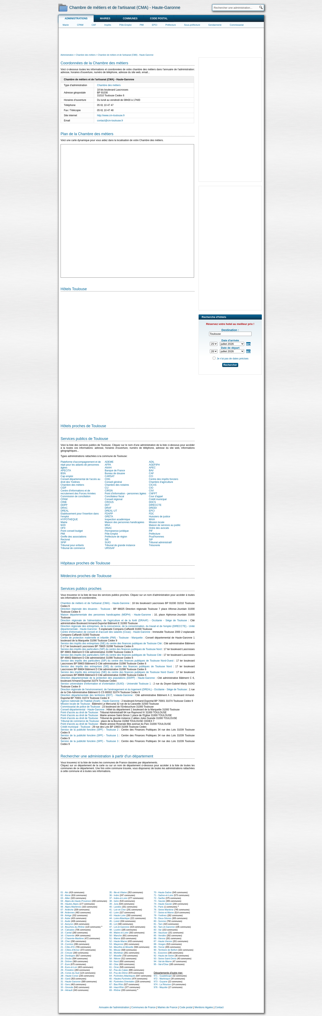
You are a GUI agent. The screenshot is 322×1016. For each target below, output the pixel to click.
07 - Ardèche (67, 909)
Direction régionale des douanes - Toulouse (85, 609)
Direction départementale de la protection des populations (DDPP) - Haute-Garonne (108, 678)
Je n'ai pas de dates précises (232, 358)
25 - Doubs (66, 958)
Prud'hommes (156, 536)
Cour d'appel (156, 496)
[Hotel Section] (128, 356)
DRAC (64, 507)
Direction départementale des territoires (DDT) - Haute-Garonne (97, 695)
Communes (130, 18)
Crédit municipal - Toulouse (75, 726)
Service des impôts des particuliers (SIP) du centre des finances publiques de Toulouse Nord (111, 649)
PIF (151, 530)
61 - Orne (114, 967)
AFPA (108, 464)
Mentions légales (203, 1007)
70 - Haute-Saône (163, 892)
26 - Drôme (66, 961)
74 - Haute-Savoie (163, 904)
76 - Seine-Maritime (164, 909)
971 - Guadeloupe (163, 976)
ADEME (109, 461)
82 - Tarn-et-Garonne (164, 927)
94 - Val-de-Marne (163, 961)
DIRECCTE (155, 505)
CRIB (64, 502)
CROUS (109, 502)
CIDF (63, 487)
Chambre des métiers (109, 85)
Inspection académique (117, 519)
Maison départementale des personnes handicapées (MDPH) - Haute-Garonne (106, 614)
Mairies (105, 18)
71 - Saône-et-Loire (163, 895)
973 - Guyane (161, 981)
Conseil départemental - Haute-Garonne (82, 709)
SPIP (63, 542)
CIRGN (109, 490)
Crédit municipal (158, 499)
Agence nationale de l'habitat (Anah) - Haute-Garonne (90, 701)
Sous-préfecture (192, 25)
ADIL (151, 461)
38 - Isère (114, 901)
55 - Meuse (115, 950)
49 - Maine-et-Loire (118, 932)
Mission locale (156, 522)
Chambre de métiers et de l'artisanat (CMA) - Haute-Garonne (95, 603)
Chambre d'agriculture (161, 482)
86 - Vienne (159, 938)
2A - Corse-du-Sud (70, 973)
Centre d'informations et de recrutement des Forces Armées (78, 492)
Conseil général (113, 482)
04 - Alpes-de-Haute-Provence (76, 901)
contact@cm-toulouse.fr (110, 120)
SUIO (108, 542)
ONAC (108, 528)
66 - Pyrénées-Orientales (121, 981)
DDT (107, 505)
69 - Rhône (114, 990)
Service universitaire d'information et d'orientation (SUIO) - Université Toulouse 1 (106, 683)
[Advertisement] (161, 40)
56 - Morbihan (116, 953)
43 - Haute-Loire (117, 915)
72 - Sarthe (159, 898)
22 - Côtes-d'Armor (70, 950)
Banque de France (115, 470)
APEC (152, 467)
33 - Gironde (67, 987)
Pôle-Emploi (125, 25)
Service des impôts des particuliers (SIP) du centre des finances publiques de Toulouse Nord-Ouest (117, 660)
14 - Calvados (68, 930)
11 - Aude (65, 921)
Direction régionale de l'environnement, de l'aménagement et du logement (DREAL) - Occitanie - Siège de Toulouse (124, 689)
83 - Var (158, 930)
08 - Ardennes (68, 912)
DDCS (152, 502)
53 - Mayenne (116, 944)
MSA (107, 525)
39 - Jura (113, 904)
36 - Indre (114, 895)
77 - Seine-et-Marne (164, 912)
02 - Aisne (66, 895)
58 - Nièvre (114, 958)
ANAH (108, 467)
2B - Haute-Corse (69, 976)
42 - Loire (114, 912)
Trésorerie (154, 545)
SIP (151, 539)
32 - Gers (65, 984)
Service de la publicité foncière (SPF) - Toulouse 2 (89, 729)
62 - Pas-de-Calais (118, 970)
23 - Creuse (66, 953)
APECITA (66, 470)
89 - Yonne (159, 947)
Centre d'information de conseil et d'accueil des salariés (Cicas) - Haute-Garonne (105, 632)
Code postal (159, 18)
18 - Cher (65, 941)
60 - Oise (113, 964)
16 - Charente (67, 935)
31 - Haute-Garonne (71, 981)
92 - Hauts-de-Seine (164, 955)
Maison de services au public (165, 525)
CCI (151, 476)
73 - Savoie (159, 901)
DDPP (64, 505)
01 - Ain (64, 892)
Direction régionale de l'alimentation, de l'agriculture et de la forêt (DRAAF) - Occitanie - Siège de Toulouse (124, 620)
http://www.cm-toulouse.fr (111, 115)
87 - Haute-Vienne (163, 941)
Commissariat (237, 25)
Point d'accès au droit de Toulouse (79, 712)
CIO (151, 487)
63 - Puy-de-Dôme (118, 973)
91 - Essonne (160, 953)
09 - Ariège (66, 915)
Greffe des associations (73, 536)
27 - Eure (65, 964)
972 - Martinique (162, 978)
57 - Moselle (115, 955)
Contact (219, 1007)
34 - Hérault (66, 990)
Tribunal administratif (160, 542)
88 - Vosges (160, 944)
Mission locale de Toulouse (75, 703)
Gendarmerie (215, 25)
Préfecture (171, 25)
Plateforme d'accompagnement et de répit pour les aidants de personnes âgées (81, 464)
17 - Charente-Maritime (72, 938)
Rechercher (230, 365)
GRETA (109, 516)
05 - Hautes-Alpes (70, 904)
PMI (142, 25)
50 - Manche (115, 935)
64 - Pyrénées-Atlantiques (122, 976)
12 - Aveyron (67, 924)
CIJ (106, 487)
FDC (151, 513)
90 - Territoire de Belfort (165, 950)
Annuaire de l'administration (114, 1007)
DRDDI (153, 507)
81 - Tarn (158, 924)
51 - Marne (114, 938)
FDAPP (109, 513)
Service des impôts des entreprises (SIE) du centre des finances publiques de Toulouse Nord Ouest (117, 672)
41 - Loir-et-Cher (117, 909)
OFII (63, 528)
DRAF (108, 507)
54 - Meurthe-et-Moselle (121, 947)
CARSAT (110, 476)
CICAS (152, 484)
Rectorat (65, 539)
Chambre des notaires (117, 484)
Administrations (76, 18)
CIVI (151, 490)
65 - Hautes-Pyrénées (120, 978)
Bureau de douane (115, 473)
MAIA (152, 519)
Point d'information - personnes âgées (125, 493)
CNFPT (153, 493)
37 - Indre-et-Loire (118, 898)
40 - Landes (115, 907)
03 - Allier (65, 898)
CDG (107, 479)
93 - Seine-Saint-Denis (165, 958)
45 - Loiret (114, 921)
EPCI (154, 25)
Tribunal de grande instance (120, 545)
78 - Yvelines (160, 915)
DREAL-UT (111, 510)
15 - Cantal (66, 932)
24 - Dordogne (68, 955)
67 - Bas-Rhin (116, 984)
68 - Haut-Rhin (116, 987)
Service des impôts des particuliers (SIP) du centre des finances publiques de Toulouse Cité (111, 655)
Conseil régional (113, 499)
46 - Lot (113, 924)
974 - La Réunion (162, 984)
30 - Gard (65, 978)
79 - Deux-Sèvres (162, 918)
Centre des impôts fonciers (163, 479)
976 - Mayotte (161, 987)
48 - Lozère (115, 930)
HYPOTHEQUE (69, 519)
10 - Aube (65, 918)
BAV (151, 470)
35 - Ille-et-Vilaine (118, 892)
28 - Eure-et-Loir (69, 967)
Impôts (107, 25)
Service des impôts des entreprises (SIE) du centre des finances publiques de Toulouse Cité (111, 643)
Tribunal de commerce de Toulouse (80, 721)
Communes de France (143, 1007)
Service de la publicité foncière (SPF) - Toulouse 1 (89, 735)
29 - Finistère (67, 970)
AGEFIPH (154, 464)
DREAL (65, 510)
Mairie (66, 25)
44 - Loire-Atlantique (119, 918)
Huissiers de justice (159, 516)
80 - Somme (160, 921)
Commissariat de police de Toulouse (80, 706)
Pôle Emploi (111, 533)
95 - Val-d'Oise (161, 964)
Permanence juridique (117, 530)
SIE (107, 539)
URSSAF (110, 548)
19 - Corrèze (67, 944)
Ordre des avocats (159, 528)
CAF (94, 25)
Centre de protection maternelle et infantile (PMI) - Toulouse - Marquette (102, 637)
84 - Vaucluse (160, 932)
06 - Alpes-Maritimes (71, 907)
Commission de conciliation (75, 496)
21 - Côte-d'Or (68, 947)
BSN (63, 473)
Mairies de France (167, 1007)
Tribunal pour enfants (72, 545)
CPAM (80, 25)
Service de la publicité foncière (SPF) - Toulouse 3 (89, 741)
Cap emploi (67, 476)
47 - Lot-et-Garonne (119, 927)
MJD (63, 525)
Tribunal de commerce (73, 548)
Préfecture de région (116, 536)
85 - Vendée (160, 935)
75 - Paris (158, 907)
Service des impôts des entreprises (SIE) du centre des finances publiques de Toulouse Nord (116, 666)
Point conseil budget (72, 530)
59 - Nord (114, 961)
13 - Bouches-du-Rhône (73, 927)
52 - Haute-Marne (118, 941)
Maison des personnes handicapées (124, 522)
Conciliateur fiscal (114, 496)
